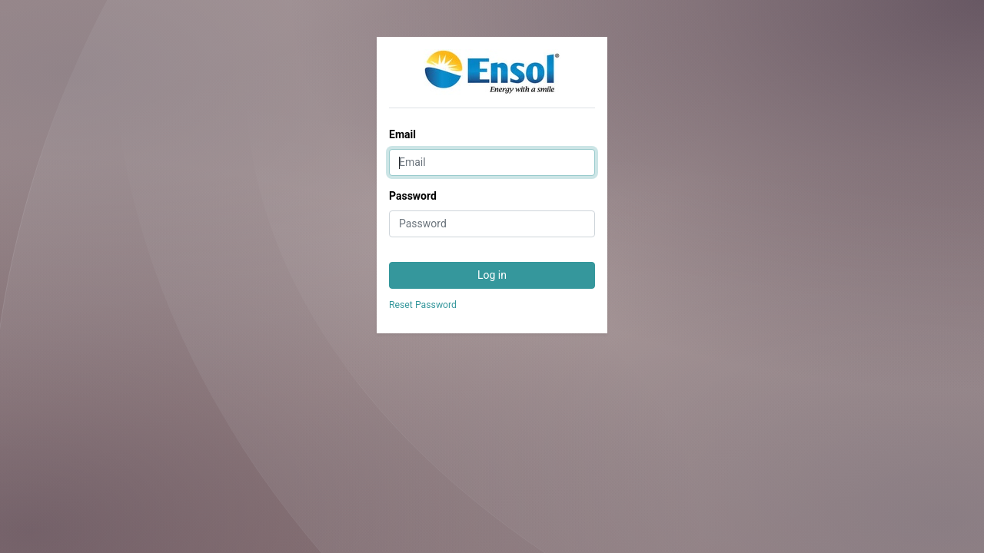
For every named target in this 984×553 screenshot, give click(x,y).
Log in (492, 275)
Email (402, 134)
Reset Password (423, 305)
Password (413, 196)
